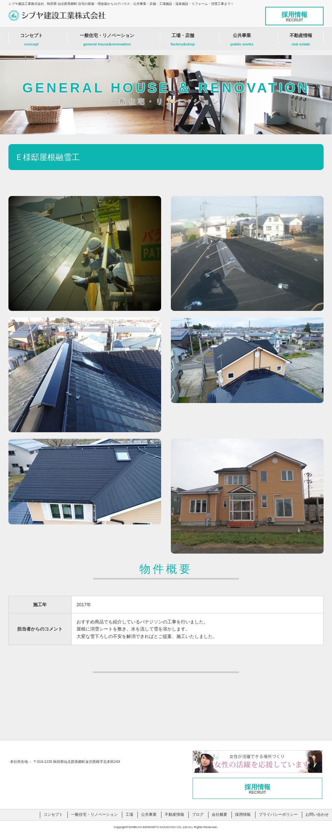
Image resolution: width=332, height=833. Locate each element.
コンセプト (31, 41)
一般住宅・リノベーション (107, 41)
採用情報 (294, 16)
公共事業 (242, 41)
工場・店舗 (183, 41)
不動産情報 (300, 41)
